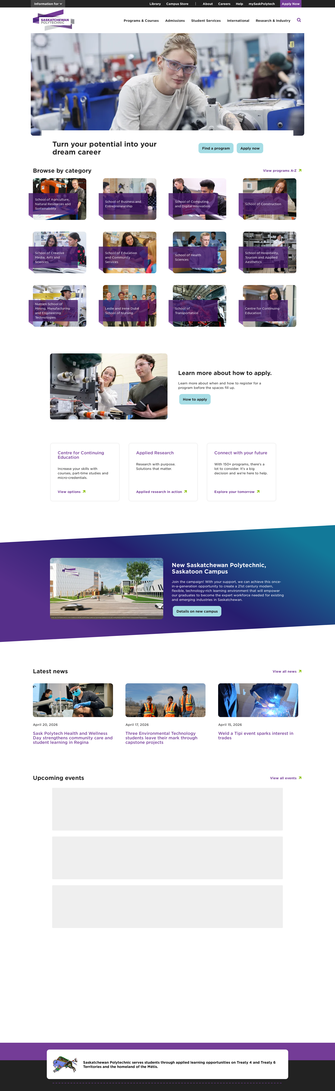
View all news (285, 671)
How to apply (195, 399)
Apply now (250, 148)
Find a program (216, 148)
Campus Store (177, 4)
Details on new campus (197, 611)
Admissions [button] (175, 20)
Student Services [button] (206, 20)
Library (155, 4)
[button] (299, 20)
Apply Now (291, 4)
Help (239, 4)
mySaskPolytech (262, 4)
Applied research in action (159, 492)
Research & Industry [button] (273, 20)
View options (69, 492)
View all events (283, 778)
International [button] (238, 20)
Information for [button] (46, 4)
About (208, 4)
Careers (224, 4)
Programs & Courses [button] (141, 20)
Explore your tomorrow (234, 492)
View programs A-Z (280, 170)
